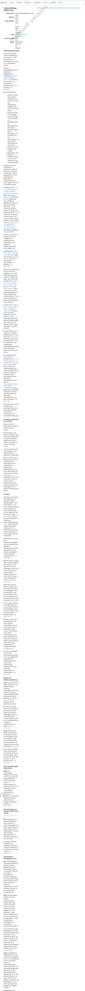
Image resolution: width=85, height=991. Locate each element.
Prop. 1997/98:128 (31, 802)
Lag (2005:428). (34, 839)
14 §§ (42, 103)
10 (33, 112)
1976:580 (14, 578)
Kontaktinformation (47, 990)
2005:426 (29, 71)
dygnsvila (35, 331)
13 (17, 444)
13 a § (33, 69)
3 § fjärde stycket (26, 565)
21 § (5, 501)
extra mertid (39, 272)
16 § (5, 421)
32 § (5, 723)
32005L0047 (18, 916)
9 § (4, 228)
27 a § (5, 658)
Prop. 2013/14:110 (31, 983)
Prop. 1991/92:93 (23, 760)
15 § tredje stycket (37, 93)
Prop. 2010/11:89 (31, 946)
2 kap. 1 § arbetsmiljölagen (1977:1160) (19, 33)
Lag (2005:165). (26, 346)
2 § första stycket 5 (44, 830)
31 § (5, 716)
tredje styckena (15, 105)
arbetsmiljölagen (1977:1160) (40, 713)
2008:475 (13, 95)
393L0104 (21, 783)
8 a (13, 474)
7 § (4, 185)
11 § (5, 302)
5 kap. (26, 35)
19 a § (5, 472)
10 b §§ (35, 103)
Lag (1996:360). (39, 35)
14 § (27, 93)
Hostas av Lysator (59, 990)
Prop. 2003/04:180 (31, 841)
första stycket (16, 396)
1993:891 (10, 678)
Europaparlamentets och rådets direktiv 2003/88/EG (27, 137)
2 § (39, 26)
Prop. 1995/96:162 (35, 779)
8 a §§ (18, 112)
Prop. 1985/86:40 (23, 742)
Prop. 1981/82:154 (23, 734)
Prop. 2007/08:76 (31, 912)
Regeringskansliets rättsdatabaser (25, 17)
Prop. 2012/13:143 (31, 971)
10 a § (5, 268)
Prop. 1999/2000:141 (31, 815)
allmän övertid (8, 212)
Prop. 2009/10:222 (30, 927)
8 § (4, 206)
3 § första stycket (9, 191)
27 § (5, 631)
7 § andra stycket (25, 103)
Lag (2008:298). (44, 698)
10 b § (17, 69)
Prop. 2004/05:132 (31, 856)
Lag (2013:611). (39, 312)
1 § (4, 26)
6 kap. (29, 713)
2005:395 (29, 56)
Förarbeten (27, 2)
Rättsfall (19, 2)
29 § (5, 691)
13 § (5, 329)
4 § (4, 144)
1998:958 (36, 65)
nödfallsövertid (21, 236)
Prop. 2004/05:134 (31, 872)
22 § (40, 488)
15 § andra (22, 131)
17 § (5, 430)
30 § (5, 700)
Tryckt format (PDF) (13, 800)
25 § (5, 574)
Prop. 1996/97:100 (35, 790)
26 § (5, 587)
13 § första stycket (24, 69)
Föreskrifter (37, 2)
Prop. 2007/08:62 (31, 893)
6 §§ (17, 103)
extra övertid (39, 218)
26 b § (5, 616)
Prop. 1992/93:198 (35, 769)
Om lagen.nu (24, 990)
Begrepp (52, 2)
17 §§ (20, 444)
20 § (5, 497)
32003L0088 (18, 845)
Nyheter (60, 2)
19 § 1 (20, 192)
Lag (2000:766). (35, 203)
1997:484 (27, 674)
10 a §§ (39, 112)
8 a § (5, 215)
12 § (5, 319)
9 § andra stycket (26, 112)
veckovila (31, 384)
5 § (4, 154)
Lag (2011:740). (14, 96)
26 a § (5, 609)
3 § (4, 99)
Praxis (45, 2)
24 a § (5, 563)
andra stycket (14, 122)
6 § (4, 169)
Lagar (12, 2)
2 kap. (35, 600)
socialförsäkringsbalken (12, 602)
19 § (5, 454)
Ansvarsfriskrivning (34, 990)
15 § (5, 405)
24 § (5, 542)
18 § (5, 444)
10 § (5, 251)
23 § (5, 532)
